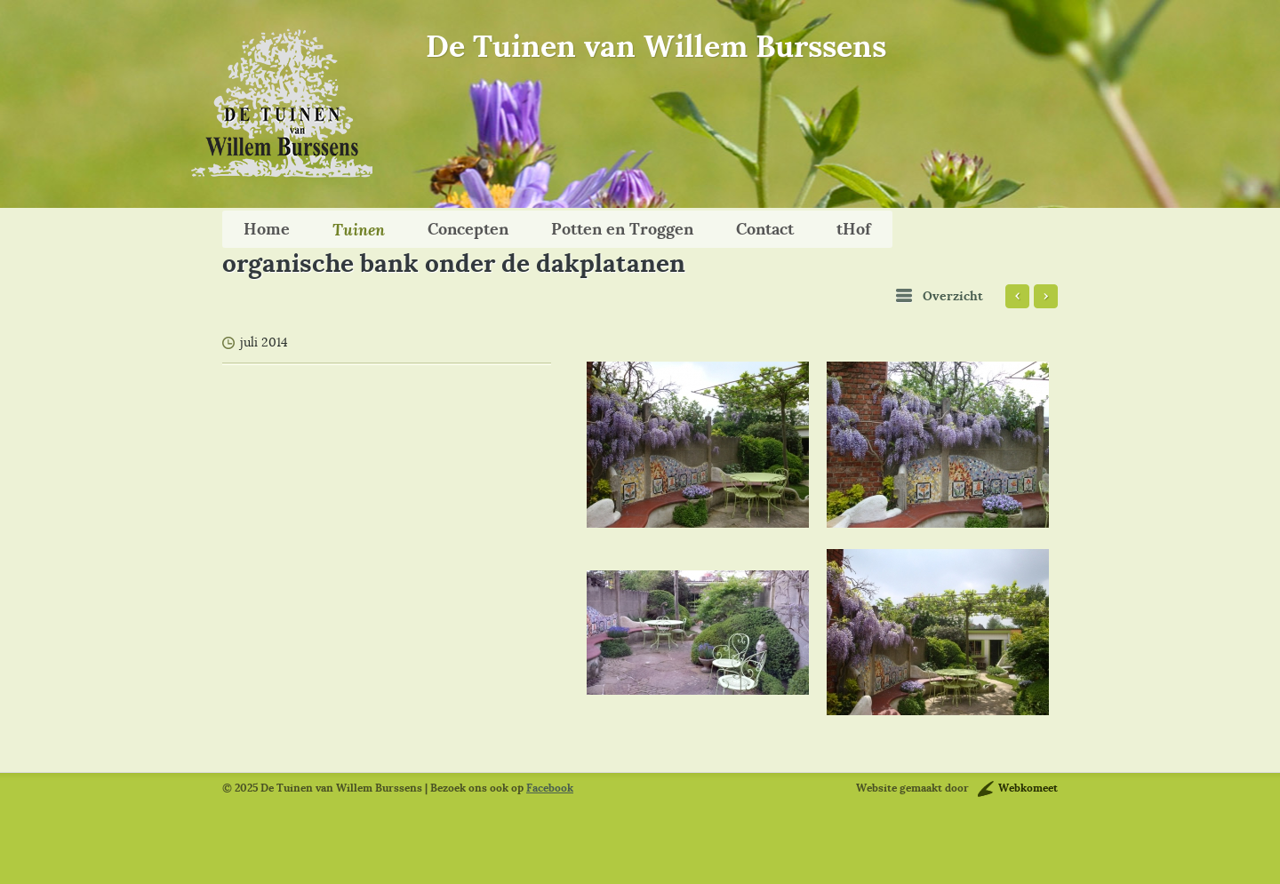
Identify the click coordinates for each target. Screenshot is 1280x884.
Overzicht (953, 296)
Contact (765, 229)
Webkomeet (1028, 788)
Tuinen (358, 229)
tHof (853, 229)
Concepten (468, 229)
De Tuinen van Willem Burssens (656, 46)
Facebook (549, 788)
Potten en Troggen (622, 229)
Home (267, 229)
